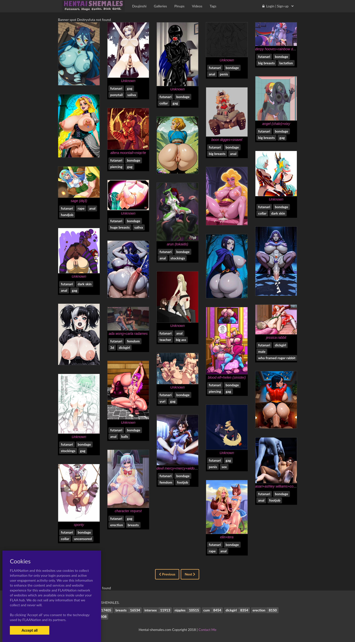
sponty (79, 525)
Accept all (29, 630)
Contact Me (207, 629)
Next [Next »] (190, 574)
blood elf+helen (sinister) (227, 377)
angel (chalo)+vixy (276, 124)
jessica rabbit (276, 337)
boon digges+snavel (227, 140)
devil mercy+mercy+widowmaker (182, 468)
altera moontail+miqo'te (128, 153)
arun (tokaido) (177, 244)
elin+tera (226, 537)
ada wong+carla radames (128, 334)
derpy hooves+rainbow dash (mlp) (281, 49)
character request (128, 511)
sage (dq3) (79, 201)
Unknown (128, 81)
